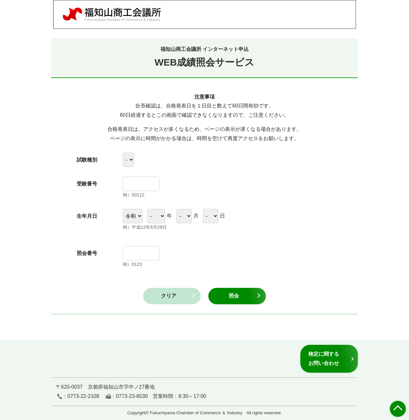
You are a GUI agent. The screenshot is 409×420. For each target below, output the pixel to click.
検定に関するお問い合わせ (323, 358)
